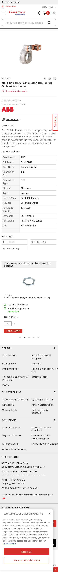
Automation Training (14, 449)
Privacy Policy (10, 368)
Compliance (9, 363)
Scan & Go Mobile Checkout (41, 429)
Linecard (36, 363)
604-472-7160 (28, 471)
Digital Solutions (11, 427)
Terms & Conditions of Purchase (15, 378)
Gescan (29, 348)
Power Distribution (42, 404)
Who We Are (9, 355)
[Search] (29, 22)
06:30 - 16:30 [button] (47, 7)
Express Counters (12, 435)
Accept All (26, 551)
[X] (49, 513)
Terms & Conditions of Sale (44, 370)
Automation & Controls (15, 399)
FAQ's (5, 385)
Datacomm (8, 404)
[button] (20, 337)
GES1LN (8, 295)
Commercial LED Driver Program (40, 437)
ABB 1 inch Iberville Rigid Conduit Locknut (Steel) (27, 297)
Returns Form (39, 376)
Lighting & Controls (42, 399)
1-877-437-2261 (12, 2)
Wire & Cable (9, 410)
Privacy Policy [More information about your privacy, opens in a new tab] (9, 543)
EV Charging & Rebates (39, 411)
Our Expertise (29, 392)
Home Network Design (44, 443)
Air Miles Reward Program (41, 357)
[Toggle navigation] (4, 13)
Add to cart (13, 331)
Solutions (29, 420)
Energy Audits (10, 443)
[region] (26, 539)
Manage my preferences (27, 560)
